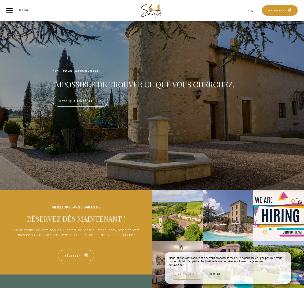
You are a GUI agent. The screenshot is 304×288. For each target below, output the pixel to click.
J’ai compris (186, 274)
